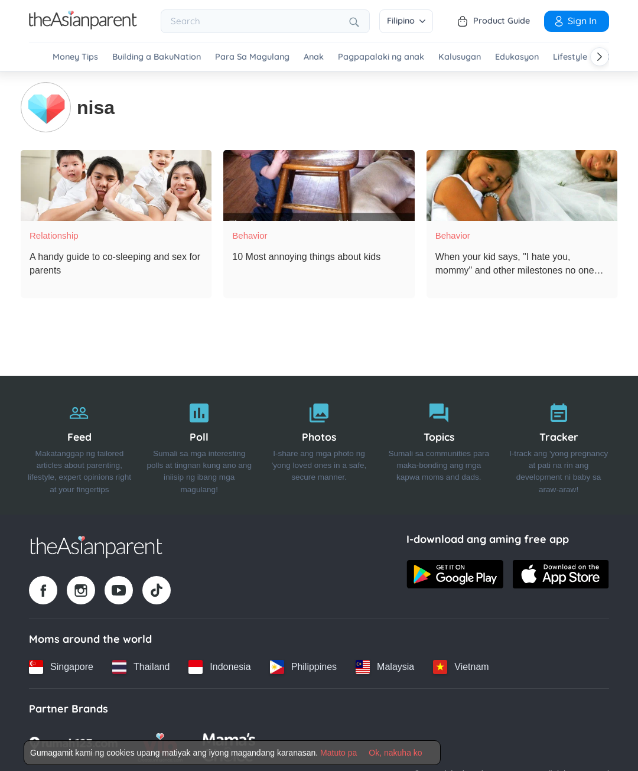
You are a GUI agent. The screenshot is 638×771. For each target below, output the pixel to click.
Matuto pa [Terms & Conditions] (338, 752)
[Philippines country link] (303, 666)
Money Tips (75, 57)
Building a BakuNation (156, 57)
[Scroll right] (599, 56)
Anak (314, 57)
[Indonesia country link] (219, 666)
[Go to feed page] (83, 26)
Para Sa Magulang (252, 57)
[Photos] (319, 444)
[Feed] (79, 444)
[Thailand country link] (141, 666)
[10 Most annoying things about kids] (318, 184)
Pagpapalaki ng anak (381, 57)
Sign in (575, 21)
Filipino (406, 20)
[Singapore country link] (61, 666)
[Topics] (438, 444)
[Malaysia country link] (385, 666)
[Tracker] (558, 444)
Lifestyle (570, 57)
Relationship (54, 234)
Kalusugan (459, 57)
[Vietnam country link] (461, 666)
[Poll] (199, 444)
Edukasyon (517, 57)
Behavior (249, 234)
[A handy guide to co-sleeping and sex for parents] (116, 184)
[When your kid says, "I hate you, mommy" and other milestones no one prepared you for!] (522, 184)
